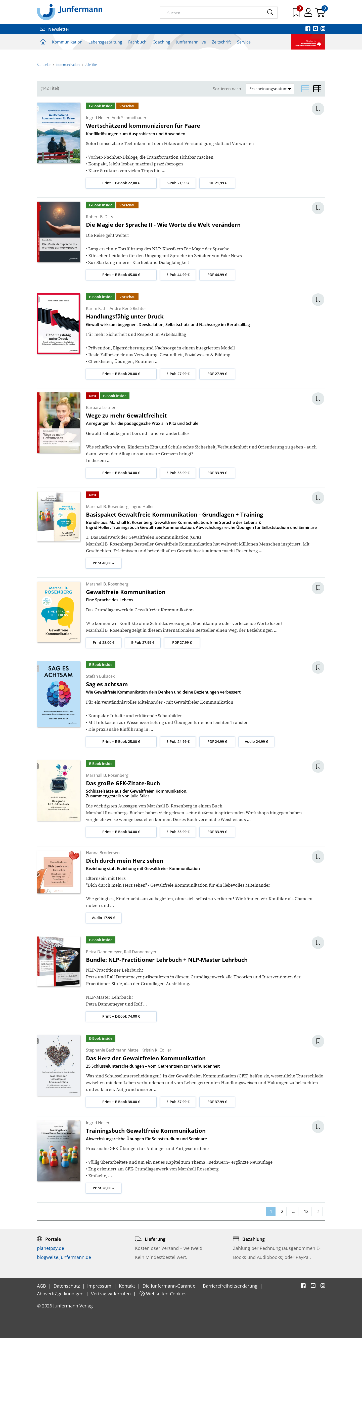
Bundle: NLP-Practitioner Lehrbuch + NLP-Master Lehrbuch (167, 1030)
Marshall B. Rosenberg (107, 577)
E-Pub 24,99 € (178, 811)
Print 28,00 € (103, 712)
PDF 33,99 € (217, 543)
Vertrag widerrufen (111, 1364)
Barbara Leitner (101, 478)
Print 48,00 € (103, 633)
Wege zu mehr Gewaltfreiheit (126, 486)
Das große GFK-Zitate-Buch (123, 853)
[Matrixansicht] (317, 159)
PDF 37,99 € (217, 1172)
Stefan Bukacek (100, 747)
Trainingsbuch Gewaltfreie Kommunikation (146, 1201)
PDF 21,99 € (217, 253)
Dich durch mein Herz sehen (124, 931)
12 (306, 1282)
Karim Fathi (97, 379)
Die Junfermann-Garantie (170, 1356)
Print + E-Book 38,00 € (121, 1172)
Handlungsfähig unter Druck (125, 387)
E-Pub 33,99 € (178, 543)
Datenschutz (67, 1356)
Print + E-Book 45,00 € (121, 345)
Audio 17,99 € (103, 988)
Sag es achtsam (107, 754)
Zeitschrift (221, 42)
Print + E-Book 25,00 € (121, 811)
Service (244, 42)
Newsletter (54, 29)
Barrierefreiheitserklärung (231, 1356)
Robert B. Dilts (99, 287)
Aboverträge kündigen (61, 1364)
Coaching (161, 42)
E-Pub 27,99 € (178, 444)
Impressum (100, 1356)
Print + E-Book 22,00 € (121, 253)
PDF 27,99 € (217, 444)
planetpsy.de (50, 1319)
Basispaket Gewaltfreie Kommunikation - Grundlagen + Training (174, 585)
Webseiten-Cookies (163, 1364)
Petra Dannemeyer (104, 1022)
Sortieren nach (227, 159)
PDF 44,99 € (217, 345)
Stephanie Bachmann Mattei (113, 1120)
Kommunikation (67, 42)
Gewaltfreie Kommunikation (125, 662)
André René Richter (128, 379)
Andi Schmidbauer (129, 188)
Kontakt (127, 1356)
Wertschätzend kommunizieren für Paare (143, 196)
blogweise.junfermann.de (64, 1328)
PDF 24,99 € (217, 811)
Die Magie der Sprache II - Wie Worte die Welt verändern (163, 295)
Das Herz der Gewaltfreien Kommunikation (146, 1128)
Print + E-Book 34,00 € (121, 543)
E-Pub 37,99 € (178, 1172)
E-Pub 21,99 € (178, 253)
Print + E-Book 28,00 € (121, 444)
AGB (42, 1356)
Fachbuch (137, 42)
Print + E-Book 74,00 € (121, 1086)
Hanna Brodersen (103, 923)
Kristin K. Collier (156, 1120)
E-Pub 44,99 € (178, 345)
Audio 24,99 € (256, 811)
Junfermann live (191, 42)
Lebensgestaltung (105, 42)
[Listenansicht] (305, 159)
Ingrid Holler (98, 188)
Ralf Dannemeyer (140, 1022)
